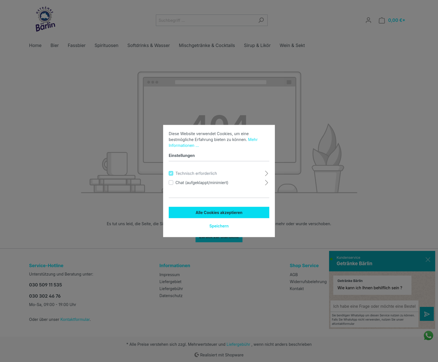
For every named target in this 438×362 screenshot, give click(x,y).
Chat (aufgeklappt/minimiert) (201, 182)
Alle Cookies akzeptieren (219, 212)
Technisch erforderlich (196, 173)
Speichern (218, 226)
